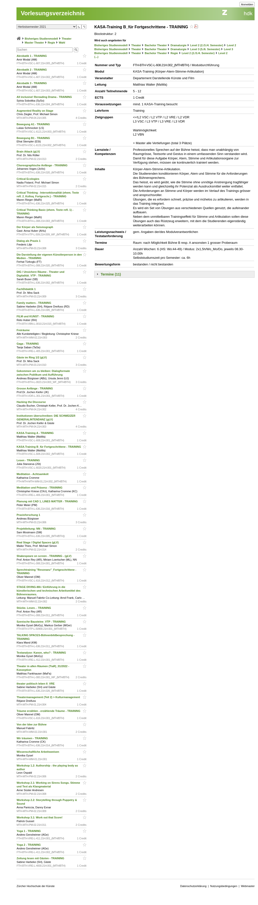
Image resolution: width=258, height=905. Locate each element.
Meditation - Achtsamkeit (32, 474)
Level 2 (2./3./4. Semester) (206, 45)
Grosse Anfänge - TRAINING (35, 388)
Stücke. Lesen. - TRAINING (34, 607)
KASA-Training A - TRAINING (35, 432)
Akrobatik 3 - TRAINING (31, 83)
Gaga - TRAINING (28, 343)
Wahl (62, 42)
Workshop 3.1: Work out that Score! (39, 817)
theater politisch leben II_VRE (35, 683)
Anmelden (247, 4)
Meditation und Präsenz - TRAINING (39, 487)
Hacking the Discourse (31, 401)
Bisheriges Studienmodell (41, 38)
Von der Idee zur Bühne (31, 724)
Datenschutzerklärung (193, 886)
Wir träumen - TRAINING (32, 738)
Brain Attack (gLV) (28, 151)
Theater (67, 38)
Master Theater (34, 42)
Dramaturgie (179, 45)
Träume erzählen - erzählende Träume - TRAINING (48, 710)
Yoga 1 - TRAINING (28, 830)
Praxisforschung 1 (28, 514)
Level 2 (231, 45)
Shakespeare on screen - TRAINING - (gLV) (44, 555)
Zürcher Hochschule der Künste (35, 886)
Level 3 (228, 49)
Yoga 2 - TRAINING (28, 844)
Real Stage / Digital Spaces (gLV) (37, 542)
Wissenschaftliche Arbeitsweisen (38, 751)
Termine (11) (111, 274)
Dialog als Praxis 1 (28, 240)
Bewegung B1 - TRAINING (33, 138)
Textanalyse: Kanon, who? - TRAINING (41, 652)
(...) (96, 56)
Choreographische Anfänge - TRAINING (42, 165)
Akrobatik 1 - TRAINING (31, 55)
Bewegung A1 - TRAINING (33, 124)
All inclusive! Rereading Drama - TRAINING (44, 96)
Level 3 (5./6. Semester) (205, 49)
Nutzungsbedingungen (223, 886)
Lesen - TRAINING (28, 460)
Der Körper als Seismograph (35, 227)
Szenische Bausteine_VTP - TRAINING (41, 621)
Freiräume (23, 330)
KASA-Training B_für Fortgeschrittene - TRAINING (49, 446)
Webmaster (248, 886)
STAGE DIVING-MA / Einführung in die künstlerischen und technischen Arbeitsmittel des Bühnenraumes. (48, 590)
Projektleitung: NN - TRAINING (36, 528)
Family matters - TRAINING (34, 302)
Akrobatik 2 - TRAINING (31, 69)
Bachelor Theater (156, 45)
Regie (51, 42)
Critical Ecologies (28, 178)
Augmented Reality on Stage (35, 110)
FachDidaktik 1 (26, 289)
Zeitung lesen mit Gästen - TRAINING (40, 858)
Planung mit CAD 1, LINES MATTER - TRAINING (47, 501)
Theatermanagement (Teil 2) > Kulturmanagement (48, 697)
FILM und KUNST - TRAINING (35, 316)
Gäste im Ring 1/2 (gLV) (31, 357)
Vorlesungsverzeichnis (53, 13)
